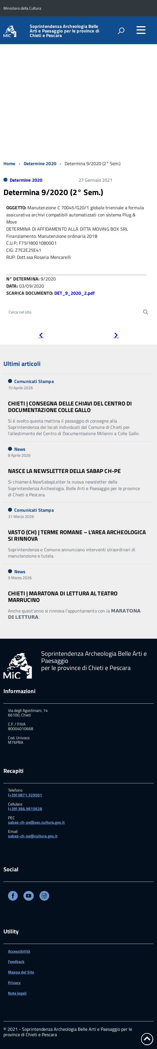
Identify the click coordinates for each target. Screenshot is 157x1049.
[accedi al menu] (141, 29)
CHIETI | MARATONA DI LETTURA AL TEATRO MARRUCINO (63, 596)
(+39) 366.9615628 (25, 809)
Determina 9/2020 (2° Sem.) (53, 192)
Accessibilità (19, 951)
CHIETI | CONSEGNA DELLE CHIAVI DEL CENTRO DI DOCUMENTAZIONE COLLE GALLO (70, 406)
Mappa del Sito (21, 972)
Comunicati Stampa (34, 381)
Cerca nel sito (20, 312)
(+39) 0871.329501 (25, 795)
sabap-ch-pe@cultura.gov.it (32, 836)
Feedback (16, 961)
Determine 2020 (40, 163)
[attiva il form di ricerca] (121, 30)
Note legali (17, 993)
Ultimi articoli (22, 363)
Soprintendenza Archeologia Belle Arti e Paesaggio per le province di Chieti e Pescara (65, 31)
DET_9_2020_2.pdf (74, 293)
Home (9, 163)
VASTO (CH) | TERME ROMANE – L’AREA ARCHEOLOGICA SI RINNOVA (77, 535)
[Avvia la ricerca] (145, 312)
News (20, 449)
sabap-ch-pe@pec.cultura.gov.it (36, 822)
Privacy (14, 983)
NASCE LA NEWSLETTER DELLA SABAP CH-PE (64, 470)
